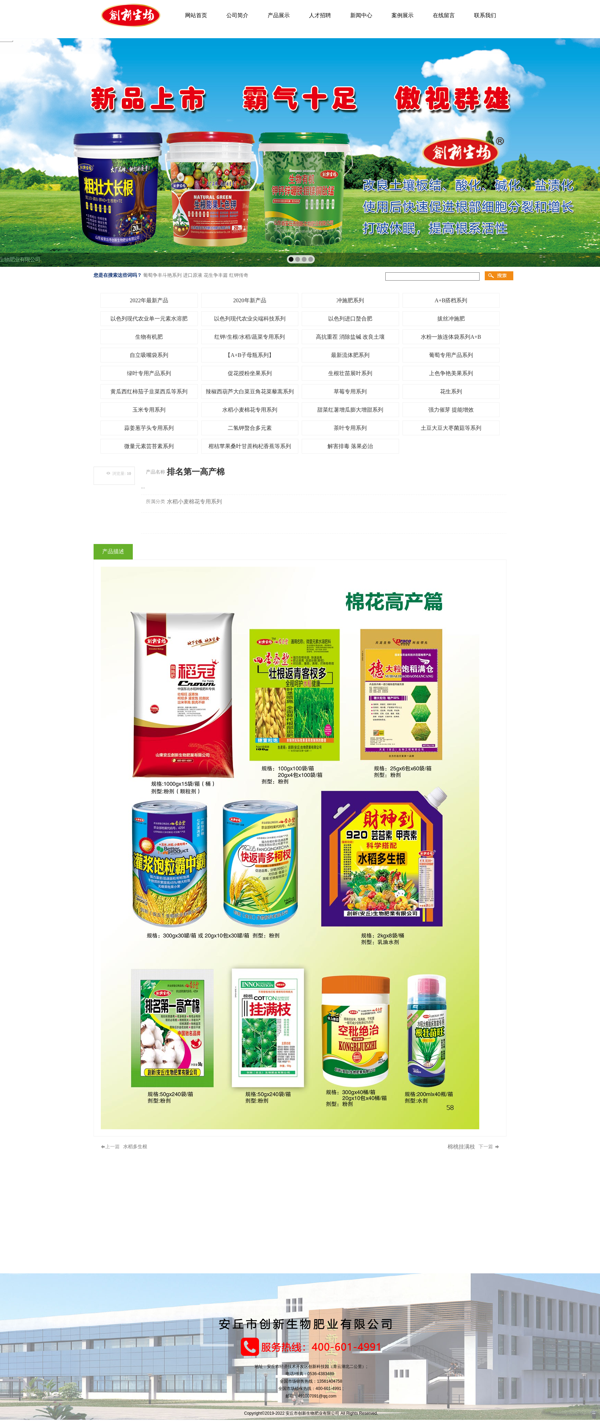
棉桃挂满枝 (461, 1147)
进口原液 (192, 275)
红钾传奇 (238, 275)
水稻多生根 (135, 1146)
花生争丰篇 (216, 275)
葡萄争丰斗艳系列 (162, 275)
